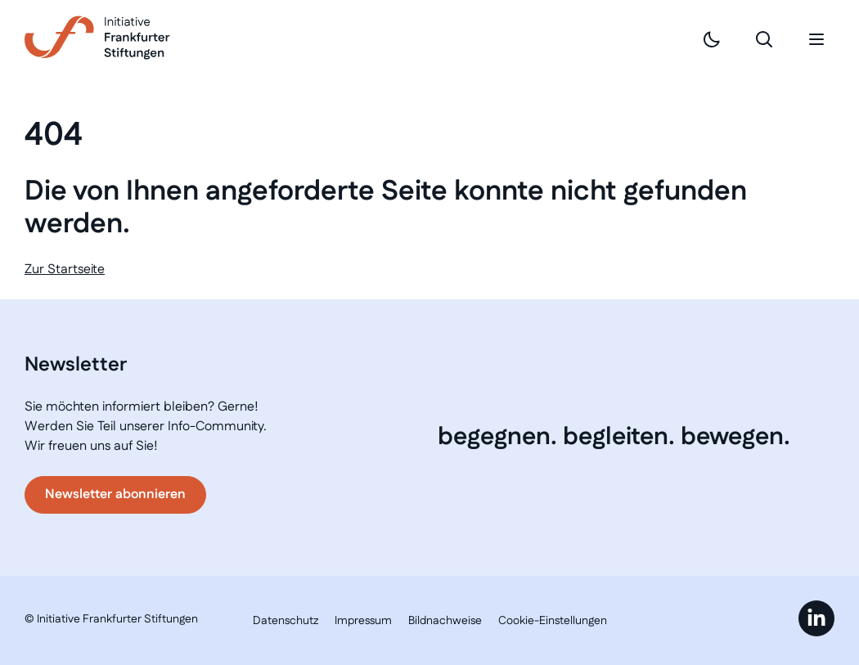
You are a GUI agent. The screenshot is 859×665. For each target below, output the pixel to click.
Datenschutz (285, 621)
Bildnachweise (445, 621)
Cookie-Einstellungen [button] (552, 621)
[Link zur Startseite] (97, 37)
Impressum (363, 621)
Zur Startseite (65, 269)
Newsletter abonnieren (115, 494)
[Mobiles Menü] (816, 39)
